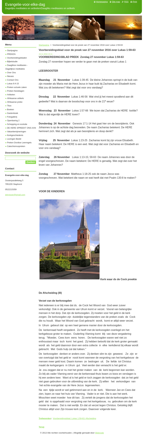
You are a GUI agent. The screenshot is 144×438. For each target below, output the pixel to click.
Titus (9, 105)
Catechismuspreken (16, 146)
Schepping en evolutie (17, 124)
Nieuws (10, 76)
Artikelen (11, 94)
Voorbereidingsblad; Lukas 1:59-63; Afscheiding (74, 418)
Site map (116, 1)
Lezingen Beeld (14, 139)
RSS (126, 1)
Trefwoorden (45, 418)
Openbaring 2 (13, 120)
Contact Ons (12, 80)
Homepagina (102, 1)
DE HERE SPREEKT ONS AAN (21, 128)
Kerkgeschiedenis (15, 135)
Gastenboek (12, 113)
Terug (41, 427)
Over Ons (11, 72)
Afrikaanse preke (14, 102)
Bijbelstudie (12, 61)
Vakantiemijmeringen (16, 131)
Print (135, 1)
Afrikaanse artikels (15, 98)
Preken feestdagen (15, 91)
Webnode (99, 433)
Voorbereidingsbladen (17, 58)
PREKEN (11, 54)
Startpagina (44, 45)
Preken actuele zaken (17, 87)
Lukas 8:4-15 (13, 83)
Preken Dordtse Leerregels (19, 142)
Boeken (10, 109)
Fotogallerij (12, 117)
